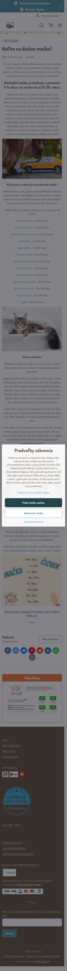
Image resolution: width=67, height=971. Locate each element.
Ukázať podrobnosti (33, 521)
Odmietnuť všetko (33, 513)
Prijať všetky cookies (34, 502)
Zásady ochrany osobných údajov (33, 492)
